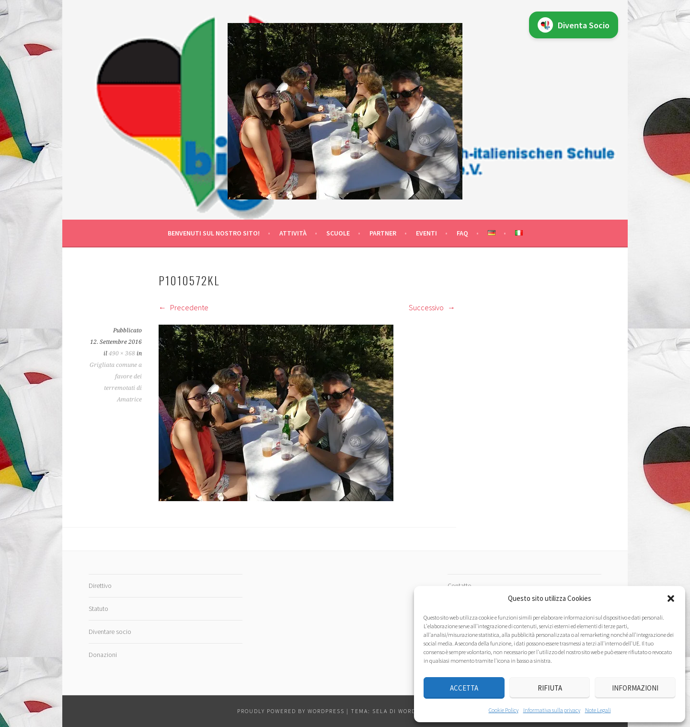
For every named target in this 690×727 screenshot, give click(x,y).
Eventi (426, 233)
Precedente (183, 307)
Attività (293, 233)
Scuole (338, 233)
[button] (671, 598)
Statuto (98, 608)
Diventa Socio (574, 25)
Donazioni (103, 654)
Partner (382, 233)
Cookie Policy (503, 710)
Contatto (460, 585)
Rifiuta (550, 687)
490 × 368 (122, 353)
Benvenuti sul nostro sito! (214, 233)
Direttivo (100, 585)
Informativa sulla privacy (551, 710)
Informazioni (635, 687)
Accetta (464, 687)
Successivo (432, 307)
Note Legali (598, 710)
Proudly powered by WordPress (291, 711)
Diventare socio (110, 631)
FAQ (462, 233)
